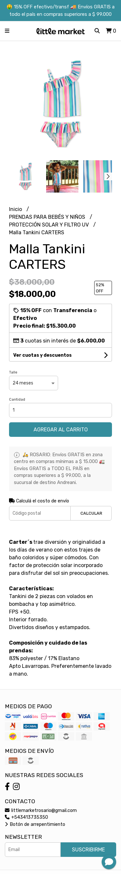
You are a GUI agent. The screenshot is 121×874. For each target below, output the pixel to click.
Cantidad (17, 399)
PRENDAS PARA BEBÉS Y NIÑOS (47, 217)
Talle (13, 372)
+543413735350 (26, 817)
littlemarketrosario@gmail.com (41, 810)
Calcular (91, 513)
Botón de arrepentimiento (35, 824)
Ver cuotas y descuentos (42, 355)
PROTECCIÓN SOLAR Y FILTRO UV (49, 225)
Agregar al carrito (61, 429)
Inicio (16, 209)
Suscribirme (88, 850)
